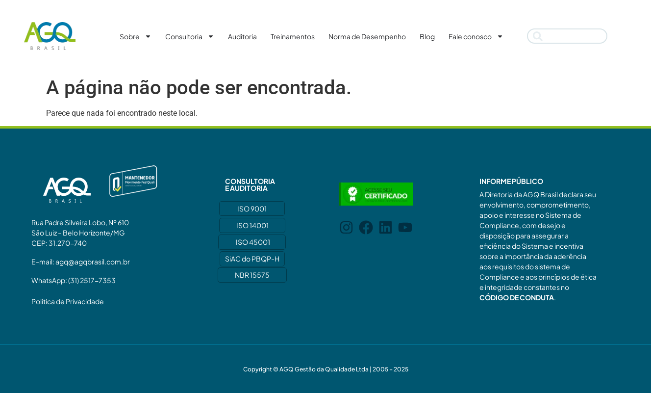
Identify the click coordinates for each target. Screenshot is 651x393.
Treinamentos (293, 36)
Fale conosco (476, 36)
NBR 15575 (252, 274)
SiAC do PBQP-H (252, 258)
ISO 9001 (252, 208)
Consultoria (189, 36)
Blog (427, 36)
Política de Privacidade (67, 301)
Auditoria (242, 36)
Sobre (135, 36)
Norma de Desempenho (367, 36)
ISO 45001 (253, 241)
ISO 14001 (252, 225)
